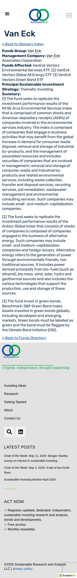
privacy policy (22, 568)
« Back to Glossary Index (23, 44)
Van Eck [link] (34, 51)
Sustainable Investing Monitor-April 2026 (30, 479)
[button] (7, 13)
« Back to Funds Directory (24, 338)
